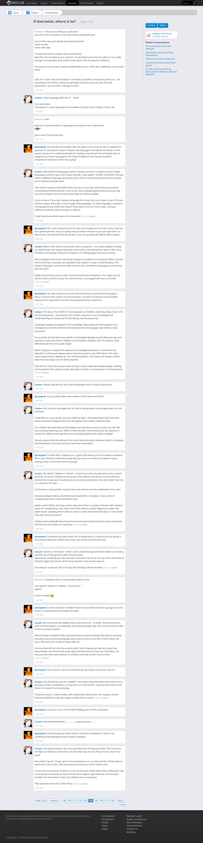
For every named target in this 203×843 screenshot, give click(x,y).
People (105, 822)
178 (112, 800)
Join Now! (31, 3)
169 (64, 800)
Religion (35, 12)
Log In (44, 3)
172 (80, 800)
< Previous (53, 800)
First (44, 800)
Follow (151, 25)
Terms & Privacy (134, 825)
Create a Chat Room (136, 819)
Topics (16, 12)
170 (69, 800)
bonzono (39, 31)
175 (96, 800)
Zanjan (38, 97)
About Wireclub (134, 822)
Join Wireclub (108, 816)
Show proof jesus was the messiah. (158, 47)
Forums (72, 3)
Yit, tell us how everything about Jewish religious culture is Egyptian (161, 71)
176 (101, 800)
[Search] (187, 3)
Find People (86, 3)
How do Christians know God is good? (161, 64)
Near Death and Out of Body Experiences (160, 53)
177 (106, 800)
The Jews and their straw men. (160, 58)
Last (122, 804)
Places (100, 3)
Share (163, 25)
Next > (121, 800)
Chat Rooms (58, 3)
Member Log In (134, 816)
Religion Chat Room (162, 35)
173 (85, 800)
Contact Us (132, 828)
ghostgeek (40, 146)
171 (74, 800)
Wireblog (131, 832)
